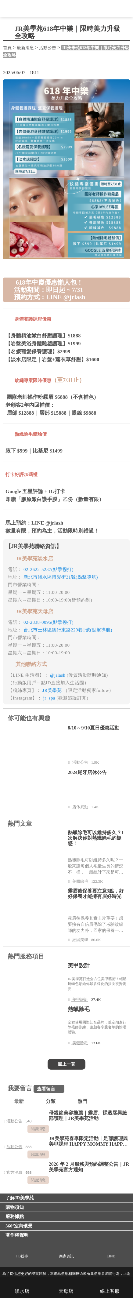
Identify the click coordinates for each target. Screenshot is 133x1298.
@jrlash (58, 675)
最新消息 (25, 47)
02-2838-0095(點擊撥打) (48, 622)
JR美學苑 (52, 690)
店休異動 (81, 806)
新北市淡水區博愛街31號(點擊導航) (60, 577)
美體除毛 (81, 881)
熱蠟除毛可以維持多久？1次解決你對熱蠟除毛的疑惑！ (96, 838)
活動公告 (47, 47)
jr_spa (50, 698)
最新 (19, 1101)
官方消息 (16, 1172)
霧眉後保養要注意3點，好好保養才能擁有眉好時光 (96, 893)
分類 (51, 1101)
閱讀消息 (38, 1129)
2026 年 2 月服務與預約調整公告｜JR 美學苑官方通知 (89, 1167)
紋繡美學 (81, 939)
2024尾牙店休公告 (87, 772)
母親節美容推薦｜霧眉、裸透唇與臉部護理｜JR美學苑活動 (88, 1115)
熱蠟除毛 (79, 1009)
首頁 (7, 47)
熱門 (82, 1101)
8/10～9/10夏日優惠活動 (93, 727)
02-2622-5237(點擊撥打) (48, 569)
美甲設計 (79, 965)
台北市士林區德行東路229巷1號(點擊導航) (67, 629)
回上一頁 (66, 1064)
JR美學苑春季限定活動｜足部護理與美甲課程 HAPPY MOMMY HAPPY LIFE (88, 1141)
